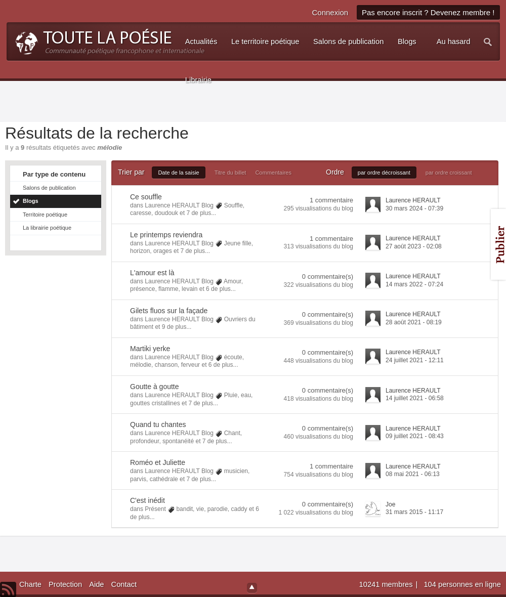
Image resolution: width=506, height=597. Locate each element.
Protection (65, 584)
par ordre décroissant (384, 172)
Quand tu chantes (158, 424)
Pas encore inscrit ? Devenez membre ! (428, 12)
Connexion (330, 12)
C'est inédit (147, 500)
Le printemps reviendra (166, 235)
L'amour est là (152, 273)
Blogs (30, 201)
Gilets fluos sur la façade (168, 311)
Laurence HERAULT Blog (179, 205)
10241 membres (387, 584)
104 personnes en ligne (462, 584)
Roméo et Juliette (157, 462)
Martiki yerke (150, 349)
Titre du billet (230, 172)
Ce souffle (146, 197)
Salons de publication (49, 188)
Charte (30, 584)
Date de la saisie (178, 172)
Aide (96, 584)
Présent (155, 509)
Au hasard (454, 41)
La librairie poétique (47, 228)
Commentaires (273, 172)
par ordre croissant (449, 172)
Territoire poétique (45, 214)
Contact (124, 584)
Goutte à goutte (154, 386)
